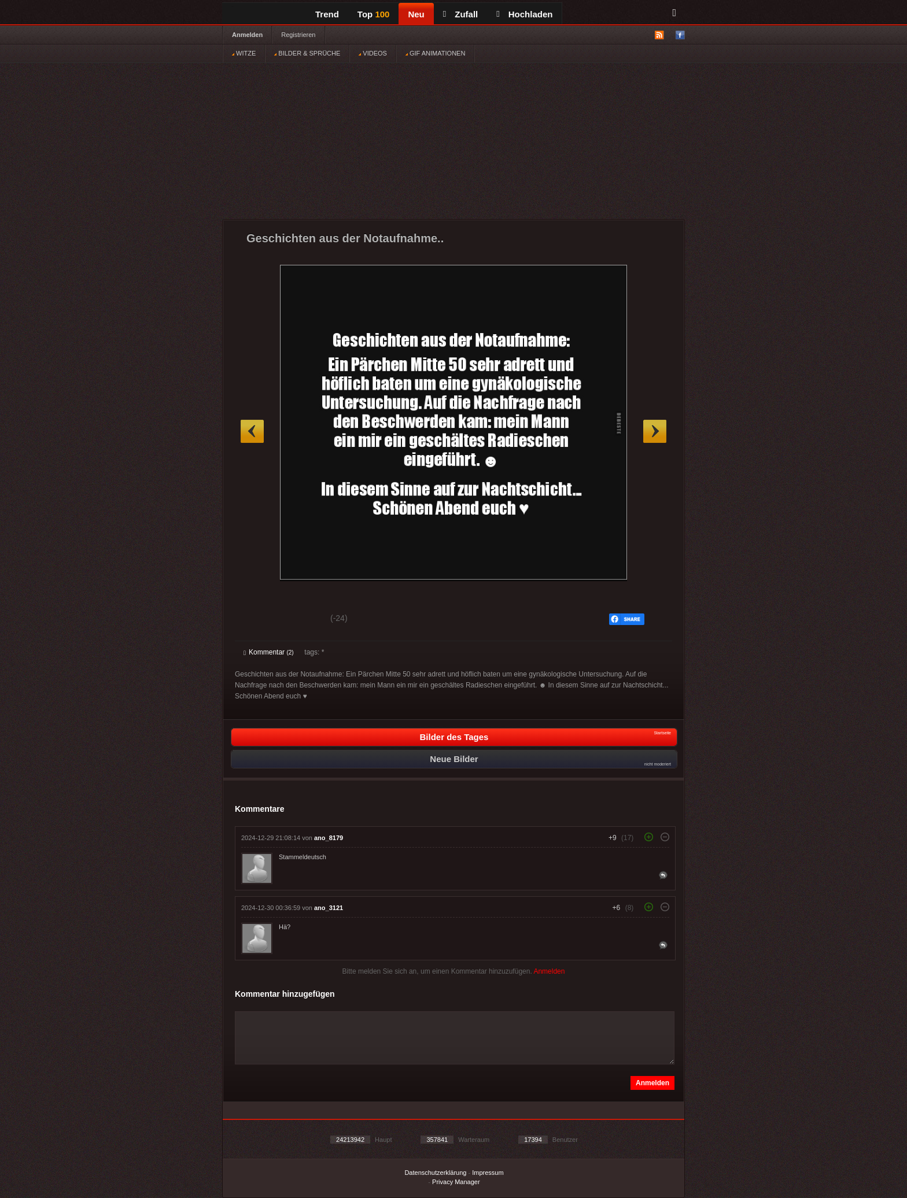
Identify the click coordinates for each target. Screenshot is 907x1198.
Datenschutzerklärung (435, 1172)
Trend (327, 14)
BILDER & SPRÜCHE (307, 53)
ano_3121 (328, 907)
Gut (256, 620)
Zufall (460, 14)
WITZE (244, 53)
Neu (416, 14)
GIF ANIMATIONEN (435, 53)
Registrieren (298, 34)
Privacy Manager (456, 1181)
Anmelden (247, 34)
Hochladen (524, 14)
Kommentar (269, 652)
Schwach (300, 620)
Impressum (487, 1172)
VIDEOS (373, 53)
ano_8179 (328, 837)
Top (373, 14)
